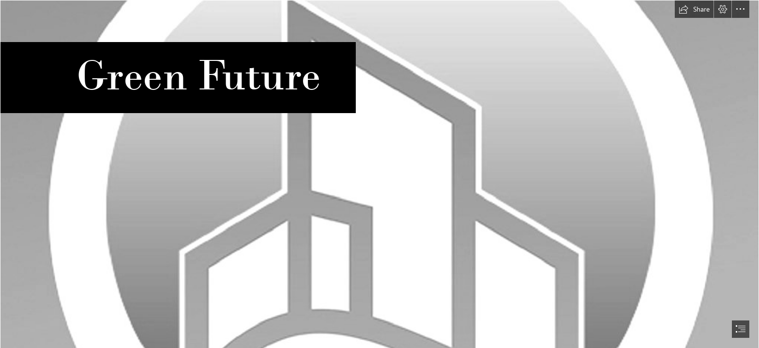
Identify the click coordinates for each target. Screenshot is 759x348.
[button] (694, 9)
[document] (379, 174)
